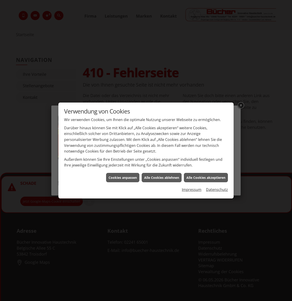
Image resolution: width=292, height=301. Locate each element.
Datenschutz (217, 187)
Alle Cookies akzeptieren (205, 175)
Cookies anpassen (123, 175)
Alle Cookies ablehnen (161, 175)
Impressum (191, 187)
